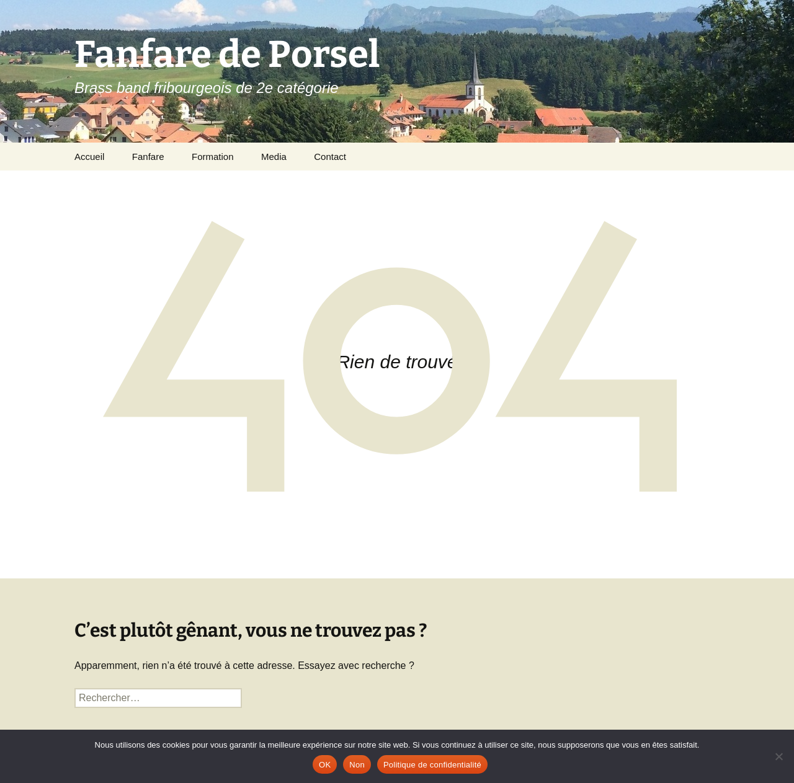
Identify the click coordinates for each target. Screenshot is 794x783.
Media (274, 156)
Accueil (89, 156)
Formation (213, 156)
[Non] (778, 756)
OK (325, 764)
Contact (330, 156)
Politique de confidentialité (432, 764)
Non (357, 764)
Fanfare (148, 156)
